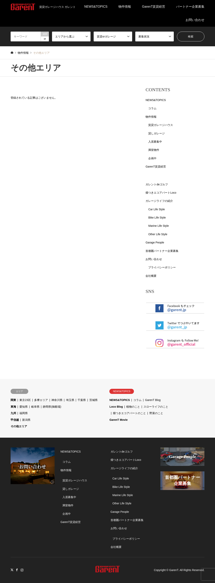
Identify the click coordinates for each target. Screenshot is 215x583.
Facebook (17, 569)
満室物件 (153, 149)
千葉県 (82, 400)
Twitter (12, 569)
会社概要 (150, 275)
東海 (13, 406)
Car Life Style (156, 209)
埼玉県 (70, 400)
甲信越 (15, 419)
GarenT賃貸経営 (153, 6)
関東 (13, 400)
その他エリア (19, 426)
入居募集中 (155, 141)
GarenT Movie (118, 419)
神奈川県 (56, 400)
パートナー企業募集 (190, 6)
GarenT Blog (153, 400)
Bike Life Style (157, 217)
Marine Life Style (158, 225)
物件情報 (124, 6)
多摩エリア (41, 400)
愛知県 (23, 406)
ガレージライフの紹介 (159, 200)
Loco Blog (116, 406)
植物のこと (133, 406)
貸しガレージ (156, 133)
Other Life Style (157, 234)
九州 (13, 413)
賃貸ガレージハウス (160, 125)
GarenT (173, 570)
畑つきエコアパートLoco (160, 192)
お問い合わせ (195, 20)
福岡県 (23, 413)
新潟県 (26, 419)
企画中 (152, 158)
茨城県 (93, 400)
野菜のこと (156, 413)
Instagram (22, 569)
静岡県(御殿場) (52, 406)
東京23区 (25, 400)
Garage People (154, 242)
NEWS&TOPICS (95, 6)
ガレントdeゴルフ (156, 184)
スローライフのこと (156, 406)
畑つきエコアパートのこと (129, 413)
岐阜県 (35, 406)
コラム (152, 108)
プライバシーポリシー (162, 267)
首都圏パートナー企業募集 (161, 250)
